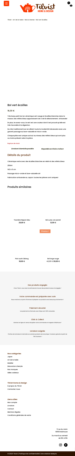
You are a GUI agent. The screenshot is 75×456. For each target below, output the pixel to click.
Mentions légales (13, 412)
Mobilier (10, 363)
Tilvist (9, 20)
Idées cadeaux (13, 373)
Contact (10, 409)
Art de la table (18, 20)
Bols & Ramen (30, 20)
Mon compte (12, 402)
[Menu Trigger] (6, 3)
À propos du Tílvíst (14, 386)
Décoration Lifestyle (15, 366)
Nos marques (12, 369)
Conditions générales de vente (19, 415)
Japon (9, 357)
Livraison (10, 406)
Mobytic (54, 454)
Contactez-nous (13, 389)
